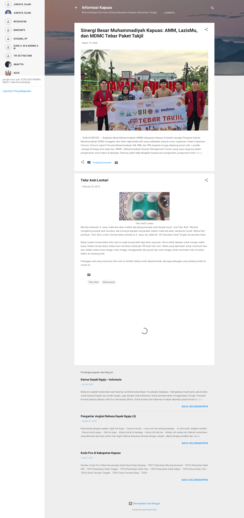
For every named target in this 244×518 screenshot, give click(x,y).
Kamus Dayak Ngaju (97, 22)
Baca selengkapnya (195, 416)
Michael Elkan (151, 510)
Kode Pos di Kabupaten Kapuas (101, 462)
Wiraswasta (109, 291)
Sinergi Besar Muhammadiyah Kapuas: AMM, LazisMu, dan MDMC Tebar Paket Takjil (139, 42)
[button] (206, 39)
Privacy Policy (125, 22)
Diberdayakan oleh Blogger (144, 503)
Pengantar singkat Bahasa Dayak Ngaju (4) (108, 426)
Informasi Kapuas (97, 7)
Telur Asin (93, 291)
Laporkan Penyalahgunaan (17, 91)
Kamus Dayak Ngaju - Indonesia (101, 389)
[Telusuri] (212, 8)
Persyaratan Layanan (155, 22)
